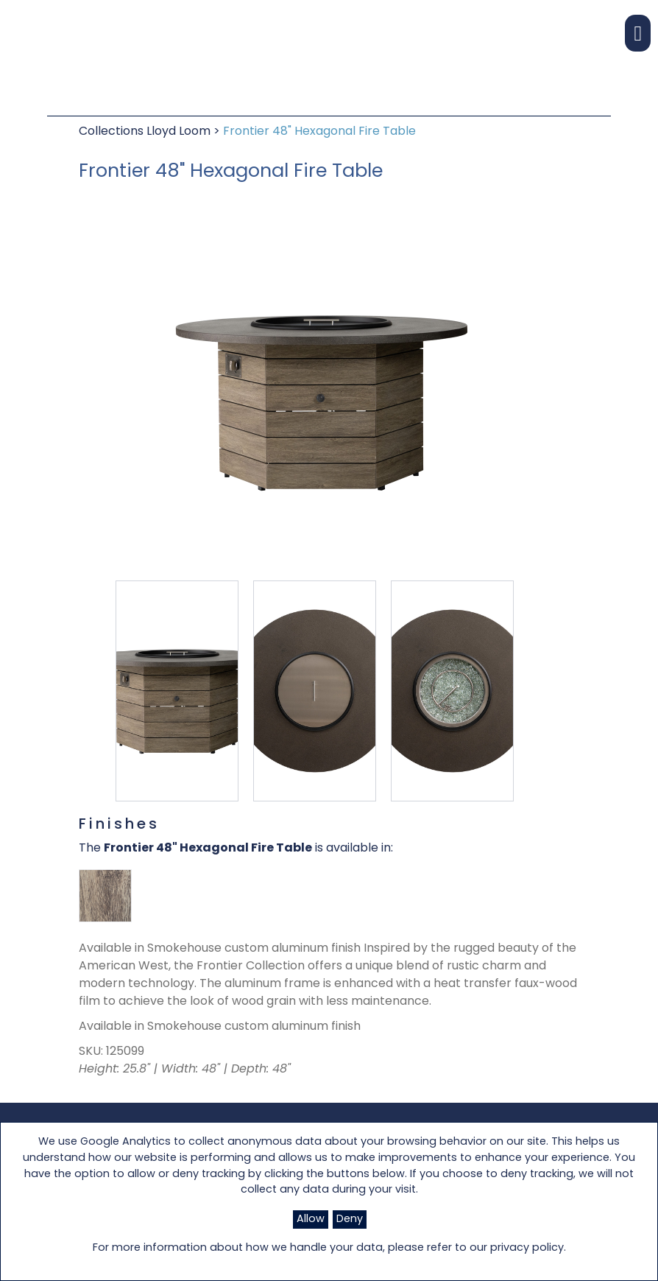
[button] (638, 33)
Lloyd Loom (179, 132)
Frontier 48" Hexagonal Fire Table (319, 132)
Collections (112, 132)
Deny (349, 1219)
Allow (311, 1219)
